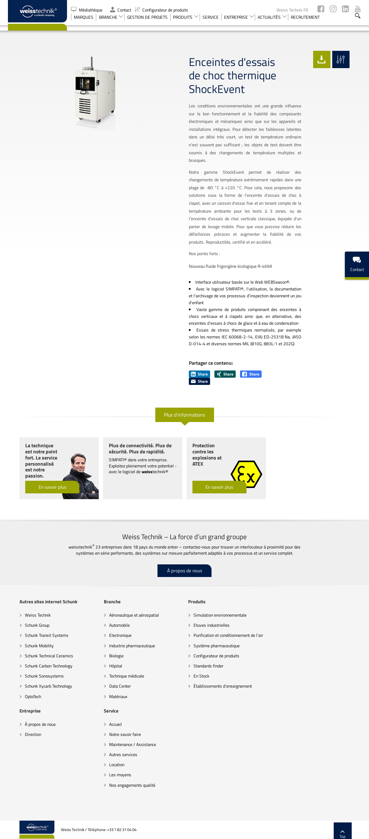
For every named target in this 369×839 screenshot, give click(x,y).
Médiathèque (87, 9)
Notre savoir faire (29, 716)
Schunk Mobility (27, 627)
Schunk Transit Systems (35, 617)
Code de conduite (106, 830)
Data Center (108, 668)
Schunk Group (25, 607)
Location (20, 746)
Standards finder (197, 648)
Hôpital (104, 648)
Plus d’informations (184, 399)
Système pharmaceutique (205, 627)
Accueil (19, 706)
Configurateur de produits (161, 9)
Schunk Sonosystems (32, 658)
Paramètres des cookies (284, 830)
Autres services (27, 736)
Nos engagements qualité (36, 767)
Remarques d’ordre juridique (236, 830)
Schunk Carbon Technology (37, 648)
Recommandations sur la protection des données (166, 830)
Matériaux (107, 678)
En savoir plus (40, 469)
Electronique (109, 617)
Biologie (105, 638)
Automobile (108, 607)
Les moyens (24, 757)
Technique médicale (115, 658)
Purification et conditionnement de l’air (217, 617)
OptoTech (21, 678)
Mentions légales (324, 830)
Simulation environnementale (208, 597)
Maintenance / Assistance (36, 726)
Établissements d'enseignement (211, 668)
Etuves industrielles (200, 607)
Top (354, 817)
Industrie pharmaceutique (120, 627)
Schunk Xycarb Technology (37, 668)
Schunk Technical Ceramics (37, 638)
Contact (120, 9)
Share (199, 358)
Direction (274, 607)
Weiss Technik (26, 597)
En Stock (190, 658)
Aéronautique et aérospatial (122, 597)
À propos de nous (184, 552)
